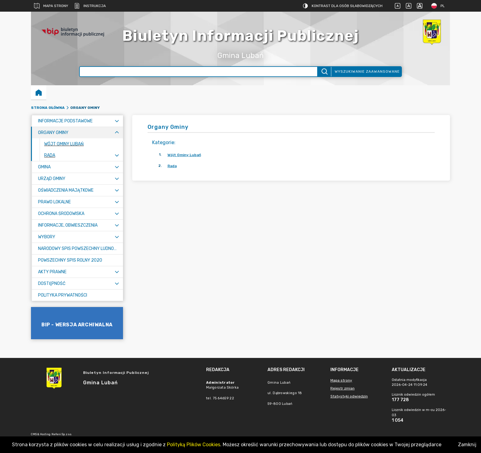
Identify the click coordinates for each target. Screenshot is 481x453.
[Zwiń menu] (116, 132)
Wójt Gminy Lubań (184, 155)
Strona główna (48, 108)
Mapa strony (51, 6)
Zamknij (467, 444)
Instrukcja (90, 6)
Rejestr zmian (342, 388)
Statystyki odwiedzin (349, 396)
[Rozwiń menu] (116, 121)
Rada (172, 166)
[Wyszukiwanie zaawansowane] (198, 71)
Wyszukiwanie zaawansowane (367, 71)
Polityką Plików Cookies (193, 444)
